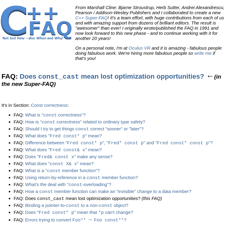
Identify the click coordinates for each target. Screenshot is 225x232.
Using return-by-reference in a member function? (81, 180)
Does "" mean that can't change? (79, 217)
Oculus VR (139, 48)
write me (203, 53)
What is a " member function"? (62, 173)
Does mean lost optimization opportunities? (112, 76)
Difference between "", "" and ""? (119, 144)
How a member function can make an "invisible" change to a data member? (108, 195)
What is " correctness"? (55, 115)
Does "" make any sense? (68, 159)
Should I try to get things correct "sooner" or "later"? (84, 129)
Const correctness (49, 105)
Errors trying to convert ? (75, 224)
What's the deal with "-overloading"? (68, 188)
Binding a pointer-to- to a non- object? (76, 209)
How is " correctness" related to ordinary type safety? (85, 122)
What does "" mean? (63, 137)
